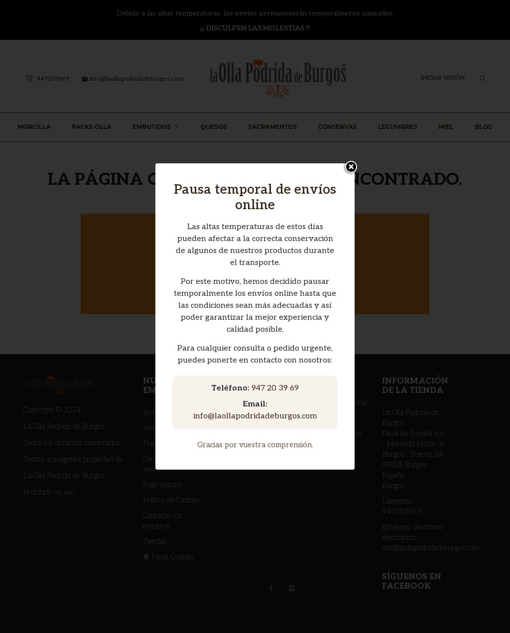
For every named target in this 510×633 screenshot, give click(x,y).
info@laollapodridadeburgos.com (255, 416)
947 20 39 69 (275, 388)
